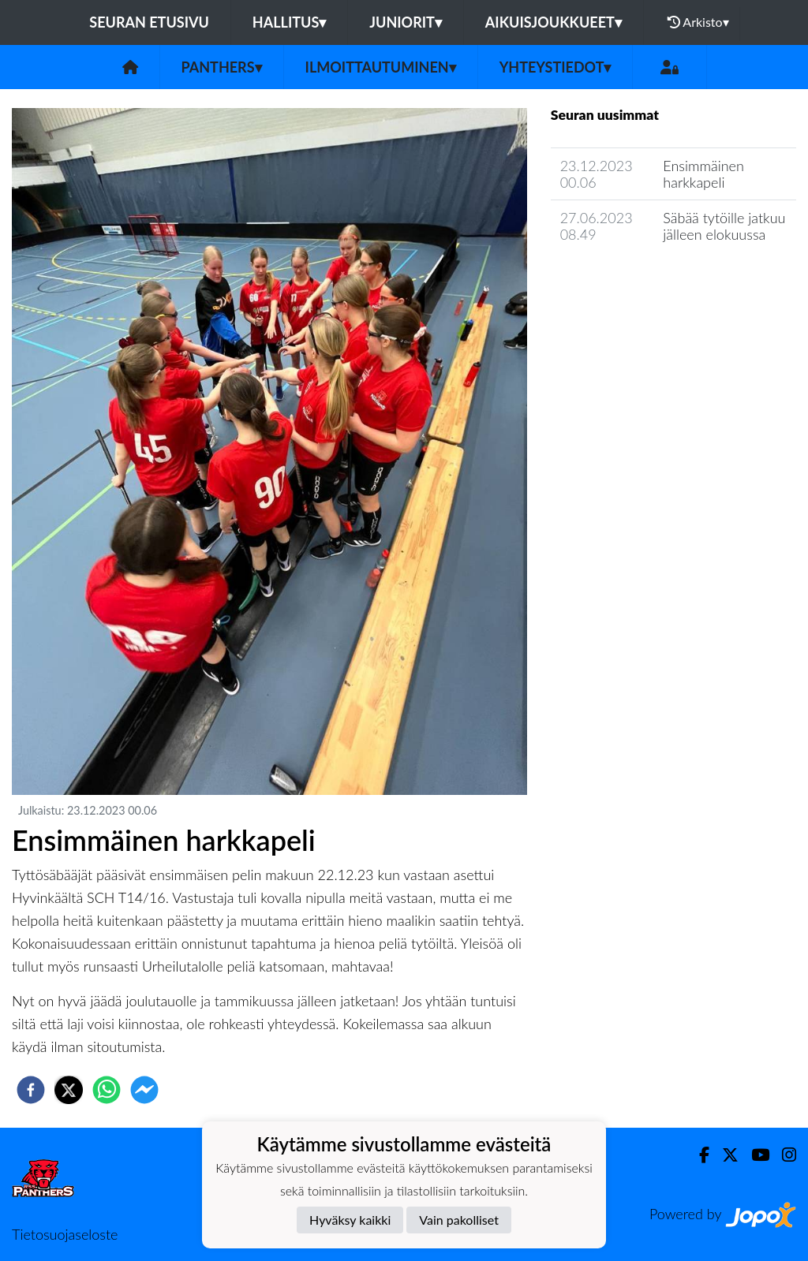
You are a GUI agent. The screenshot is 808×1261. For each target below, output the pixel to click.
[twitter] (68, 1090)
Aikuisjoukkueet (553, 22)
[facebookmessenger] (144, 1090)
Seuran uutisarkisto (620, 279)
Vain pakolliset (459, 1219)
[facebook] (31, 1090)
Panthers (221, 67)
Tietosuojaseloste (65, 1234)
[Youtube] (754, 1155)
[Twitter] (724, 1155)
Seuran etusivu (149, 22)
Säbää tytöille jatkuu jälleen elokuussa (724, 226)
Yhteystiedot (555, 67)
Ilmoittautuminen (380, 67)
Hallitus (289, 22)
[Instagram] (782, 1155)
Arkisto (698, 22)
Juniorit (405, 22)
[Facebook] (697, 1155)
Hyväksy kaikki (350, 1219)
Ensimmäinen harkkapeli (703, 174)
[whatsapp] (106, 1090)
